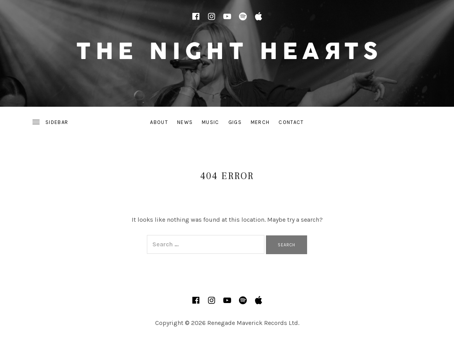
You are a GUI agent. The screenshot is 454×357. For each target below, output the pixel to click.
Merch (260, 122)
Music (210, 122)
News (185, 122)
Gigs (235, 122)
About (159, 122)
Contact (291, 122)
